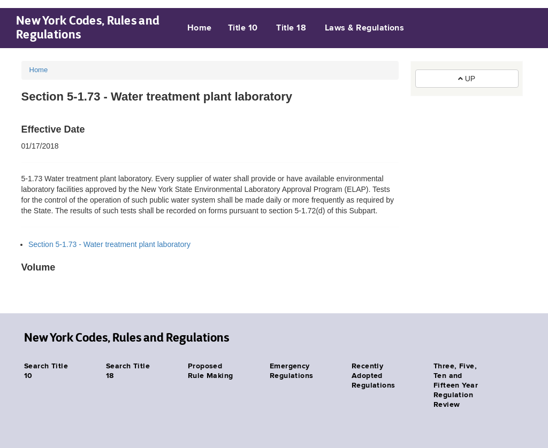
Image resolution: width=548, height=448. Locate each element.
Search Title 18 (128, 371)
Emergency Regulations (292, 371)
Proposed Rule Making (210, 371)
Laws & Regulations (365, 28)
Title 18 (291, 28)
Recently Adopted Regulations (373, 375)
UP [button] (466, 78)
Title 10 (243, 28)
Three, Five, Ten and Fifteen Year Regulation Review (455, 385)
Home (199, 28)
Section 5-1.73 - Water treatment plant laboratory (109, 244)
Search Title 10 (46, 371)
